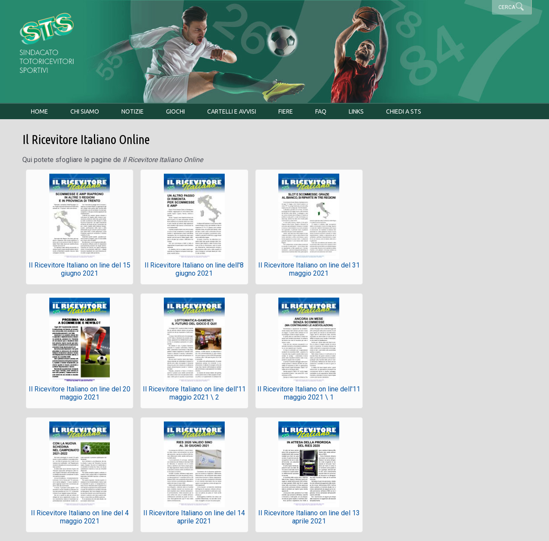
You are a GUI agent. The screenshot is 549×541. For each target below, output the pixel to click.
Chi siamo (84, 111)
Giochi (175, 111)
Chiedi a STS (403, 111)
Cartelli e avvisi (231, 111)
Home (39, 111)
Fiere (285, 111)
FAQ (320, 111)
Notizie (132, 111)
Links (356, 111)
